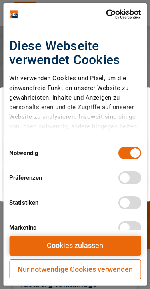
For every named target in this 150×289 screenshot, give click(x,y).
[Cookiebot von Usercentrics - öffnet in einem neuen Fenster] (107, 14)
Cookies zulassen (75, 245)
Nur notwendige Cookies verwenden (75, 269)
